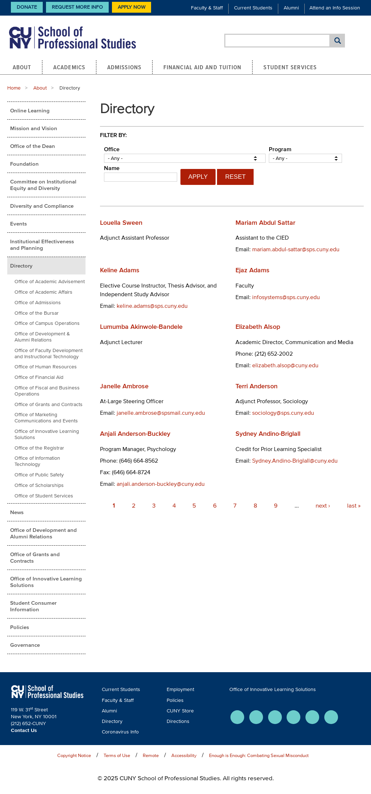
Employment (180, 689)
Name (112, 168)
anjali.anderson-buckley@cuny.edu (161, 483)
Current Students (253, 8)
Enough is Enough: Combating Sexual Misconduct (259, 755)
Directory (21, 265)
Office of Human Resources (45, 366)
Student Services (290, 67)
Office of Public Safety (39, 474)
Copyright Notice (74, 755)
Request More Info (77, 7)
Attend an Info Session (334, 8)
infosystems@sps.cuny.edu (286, 297)
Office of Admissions (37, 302)
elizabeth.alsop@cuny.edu (285, 365)
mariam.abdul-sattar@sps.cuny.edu (295, 249)
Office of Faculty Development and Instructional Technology (48, 353)
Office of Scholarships (39, 485)
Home (14, 88)
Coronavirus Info (120, 732)
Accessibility (183, 755)
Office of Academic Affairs (43, 292)
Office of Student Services (43, 496)
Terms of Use (117, 755)
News (17, 512)
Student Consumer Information (33, 606)
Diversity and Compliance (42, 206)
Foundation (24, 164)
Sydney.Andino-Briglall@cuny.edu (295, 460)
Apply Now (131, 7)
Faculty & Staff (207, 8)
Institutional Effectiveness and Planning (42, 244)
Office (112, 149)
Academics (69, 67)
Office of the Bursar (36, 313)
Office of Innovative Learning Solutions (46, 434)
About (22, 67)
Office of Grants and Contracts (48, 404)
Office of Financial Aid (38, 377)
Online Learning (30, 110)
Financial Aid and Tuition (202, 67)
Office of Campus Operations (47, 323)
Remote (151, 755)
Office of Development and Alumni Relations (43, 533)
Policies (19, 627)
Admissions (124, 67)
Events (18, 223)
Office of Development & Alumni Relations (42, 337)
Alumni (291, 8)
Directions (178, 721)
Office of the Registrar (39, 448)
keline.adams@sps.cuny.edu (152, 305)
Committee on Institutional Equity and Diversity (43, 184)
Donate (27, 7)
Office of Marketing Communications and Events (46, 417)
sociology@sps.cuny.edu (283, 412)
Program (280, 149)
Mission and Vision (33, 128)
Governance (25, 645)
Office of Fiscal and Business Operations (47, 391)
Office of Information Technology (37, 461)
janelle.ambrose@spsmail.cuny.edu (161, 412)
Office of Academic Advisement (49, 281)
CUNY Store (180, 711)
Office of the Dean (32, 146)
